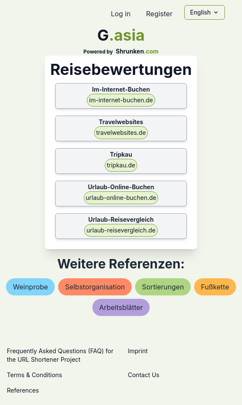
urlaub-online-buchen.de (121, 197)
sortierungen (163, 287)
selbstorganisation (95, 287)
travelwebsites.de (121, 132)
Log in (120, 13)
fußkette (215, 287)
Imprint (138, 350)
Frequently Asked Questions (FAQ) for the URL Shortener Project (60, 355)
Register (159, 13)
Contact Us (143, 374)
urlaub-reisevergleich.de (121, 230)
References (23, 390)
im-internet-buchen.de (121, 100)
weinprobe (30, 287)
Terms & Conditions (34, 374)
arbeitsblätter (121, 307)
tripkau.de (121, 165)
